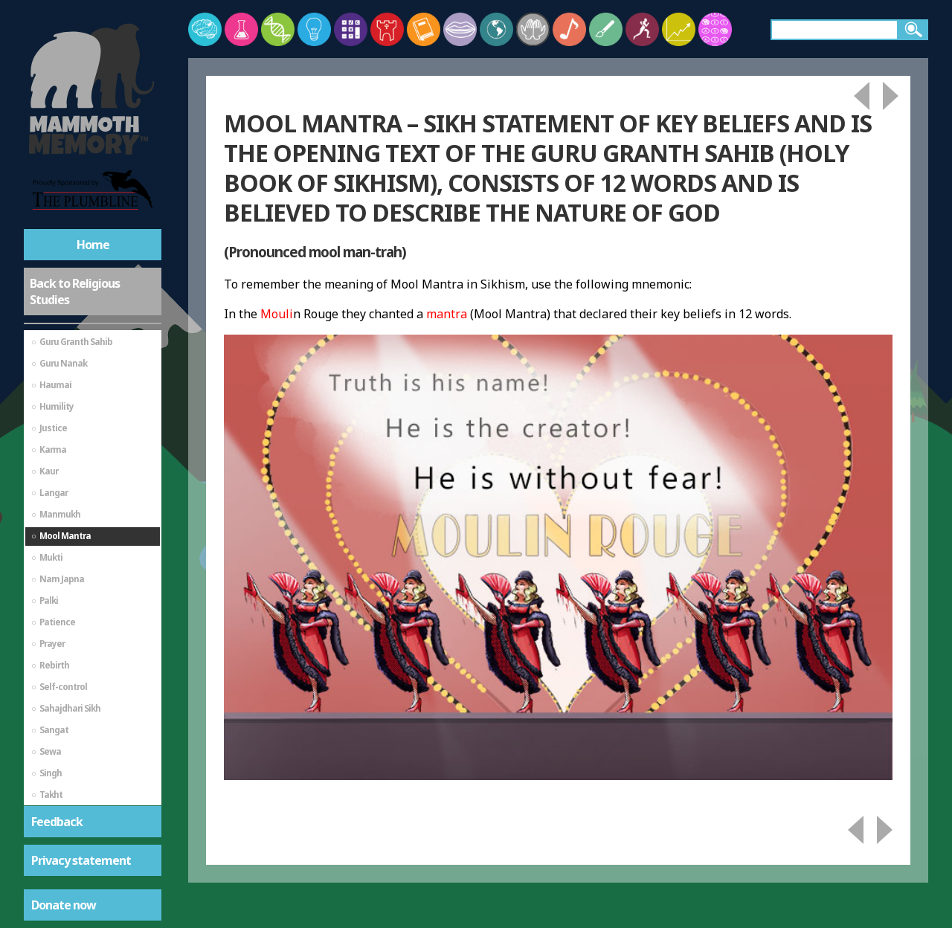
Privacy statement (81, 860)
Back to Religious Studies (75, 291)
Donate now (63, 905)
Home (93, 244)
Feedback (57, 821)
